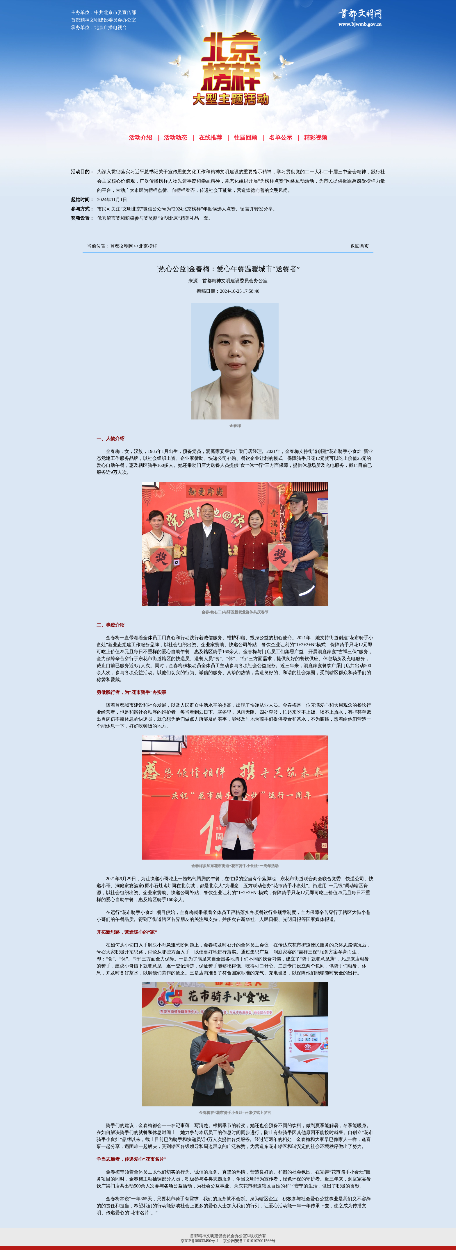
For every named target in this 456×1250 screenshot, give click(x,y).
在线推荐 (210, 137)
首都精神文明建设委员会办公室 (235, 280)
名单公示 (280, 137)
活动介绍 (140, 137)
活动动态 (175, 137)
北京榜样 (148, 246)
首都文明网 (121, 246)
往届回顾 (245, 137)
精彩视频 (315, 137)
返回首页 (359, 246)
